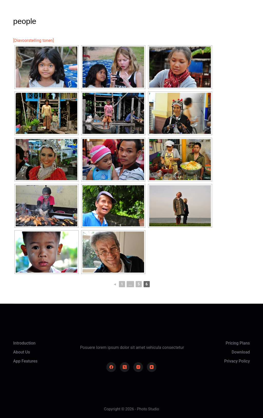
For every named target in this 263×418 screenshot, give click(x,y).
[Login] (206, 15)
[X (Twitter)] (125, 367)
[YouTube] (152, 367)
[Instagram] (138, 367)
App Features (25, 361)
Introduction (24, 343)
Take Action (234, 15)
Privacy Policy (237, 361)
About (131, 15)
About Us (21, 352)
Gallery (102, 15)
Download (241, 352)
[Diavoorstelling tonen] (33, 40)
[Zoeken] (192, 15)
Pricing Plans (238, 343)
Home (73, 15)
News (158, 15)
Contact (187, 15)
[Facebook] (111, 367)
